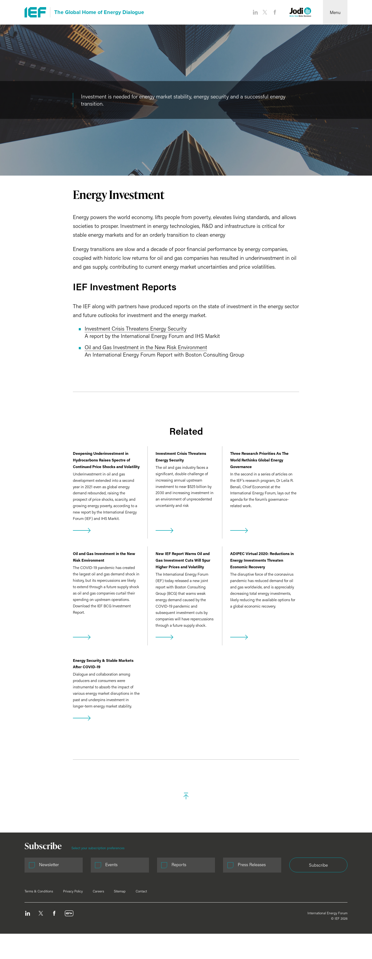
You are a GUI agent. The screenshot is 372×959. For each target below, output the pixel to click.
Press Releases (252, 864)
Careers (98, 891)
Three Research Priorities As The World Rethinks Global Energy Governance (259, 460)
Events (111, 864)
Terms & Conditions (39, 891)
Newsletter (49, 864)
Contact (141, 891)
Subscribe (318, 865)
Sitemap (120, 891)
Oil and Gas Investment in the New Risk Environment (146, 347)
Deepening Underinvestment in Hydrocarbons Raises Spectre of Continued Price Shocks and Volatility (106, 460)
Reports (179, 864)
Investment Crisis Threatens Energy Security (135, 328)
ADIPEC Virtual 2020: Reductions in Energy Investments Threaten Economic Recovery (262, 560)
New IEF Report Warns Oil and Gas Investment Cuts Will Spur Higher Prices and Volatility (183, 560)
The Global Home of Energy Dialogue (99, 12)
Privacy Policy (73, 891)
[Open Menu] (335, 12)
